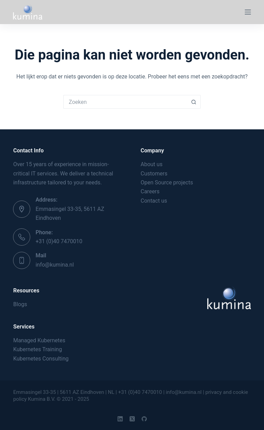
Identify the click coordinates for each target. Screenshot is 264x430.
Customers (154, 173)
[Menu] (248, 12)
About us (152, 164)
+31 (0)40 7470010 (58, 241)
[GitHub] (144, 418)
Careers (150, 191)
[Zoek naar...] (125, 102)
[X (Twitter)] (132, 418)
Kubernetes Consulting (40, 358)
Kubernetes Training (37, 349)
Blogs (20, 304)
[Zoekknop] (194, 102)
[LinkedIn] (120, 418)
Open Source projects (167, 182)
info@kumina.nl (54, 264)
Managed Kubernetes (39, 340)
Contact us (154, 200)
